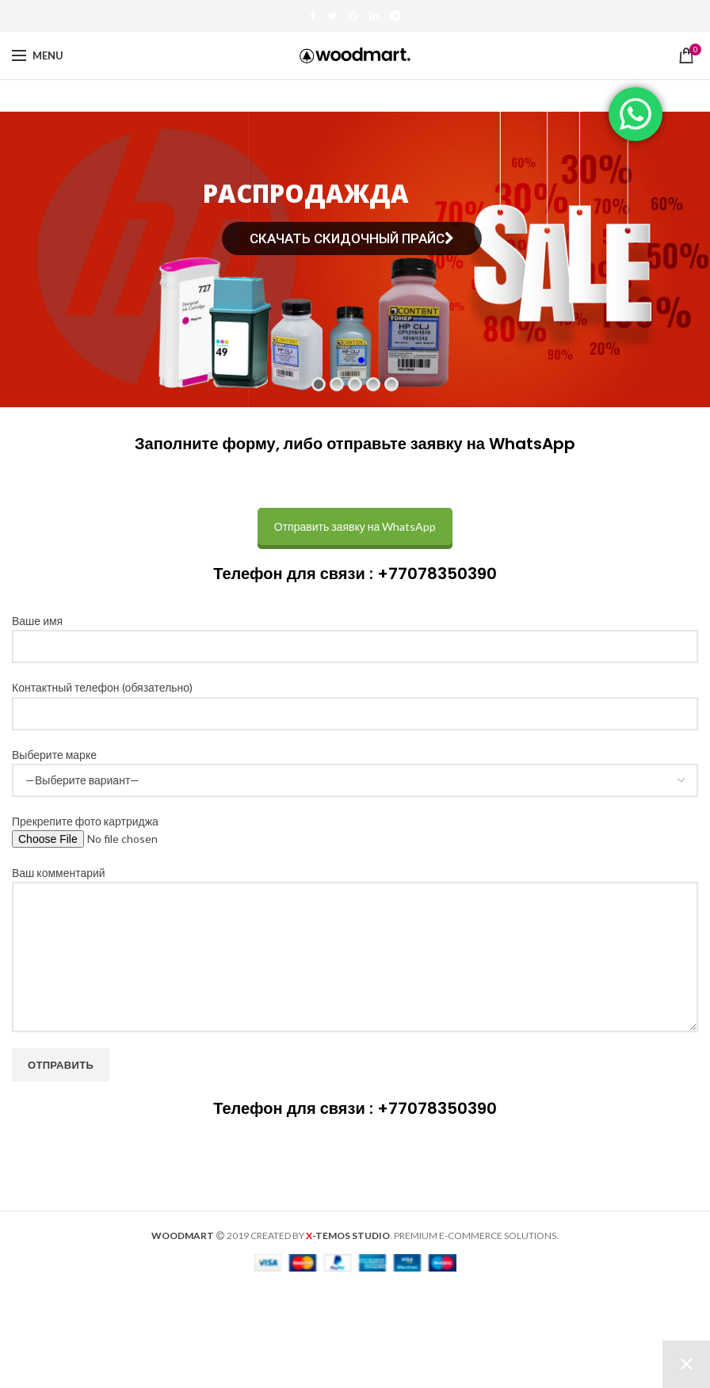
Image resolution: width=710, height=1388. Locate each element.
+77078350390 (437, 573)
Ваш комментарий (355, 914)
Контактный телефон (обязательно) (355, 700)
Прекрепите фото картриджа (119, 829)
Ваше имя (355, 633)
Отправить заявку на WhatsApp (355, 526)
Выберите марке (355, 767)
